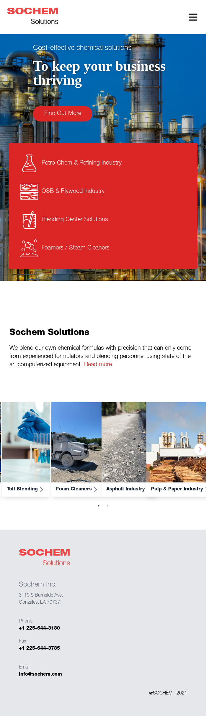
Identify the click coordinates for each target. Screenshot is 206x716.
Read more (97, 365)
